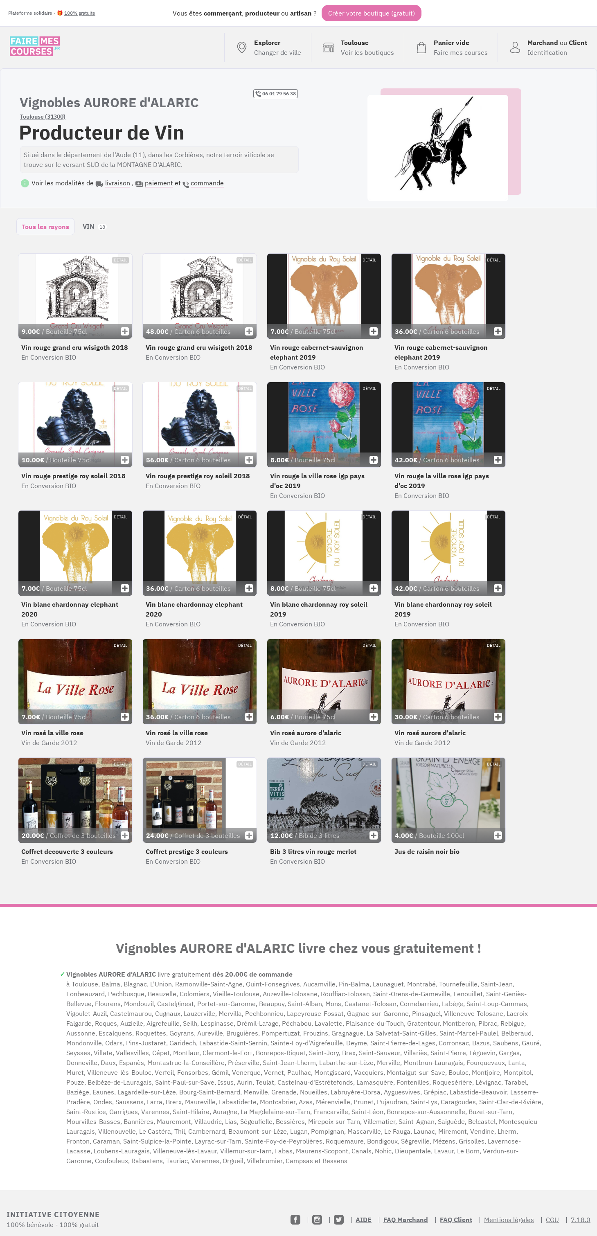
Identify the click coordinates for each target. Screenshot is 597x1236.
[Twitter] (339, 1220)
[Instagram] (317, 1220)
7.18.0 (580, 1220)
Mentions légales (509, 1220)
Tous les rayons (45, 227)
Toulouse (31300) (42, 116)
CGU (552, 1220)
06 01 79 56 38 (275, 93)
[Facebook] (295, 1220)
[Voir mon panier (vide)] (451, 47)
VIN (95, 226)
